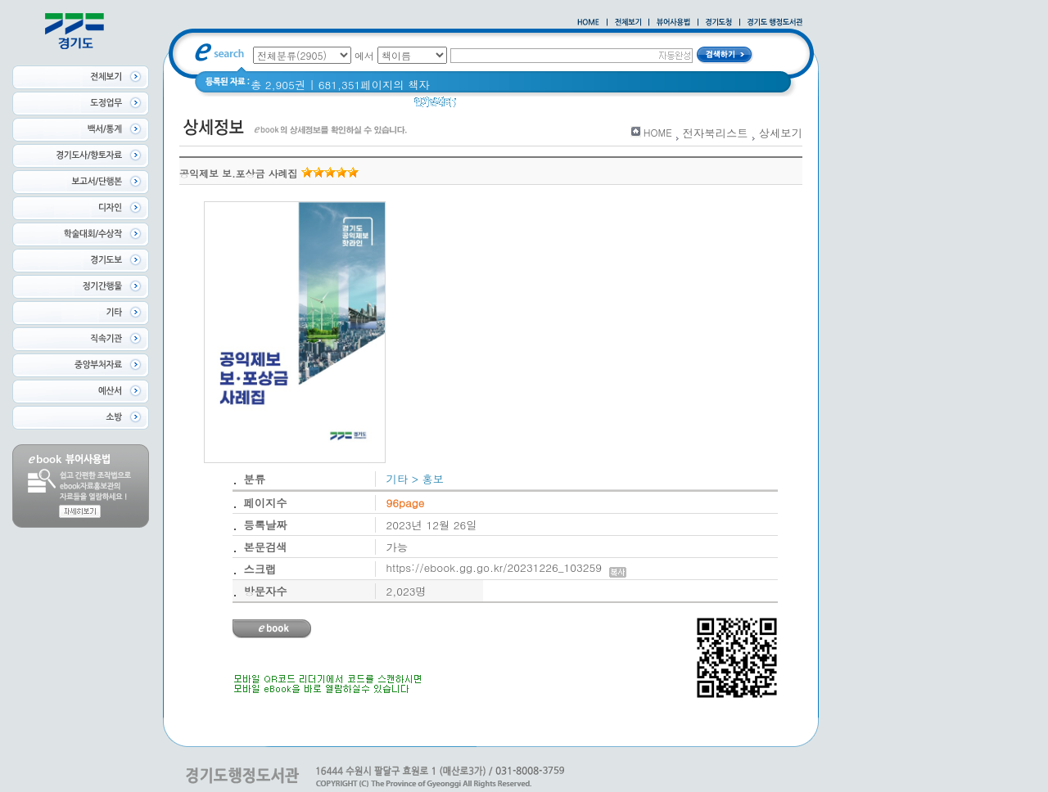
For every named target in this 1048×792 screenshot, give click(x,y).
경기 (729, 106)
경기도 (483, 106)
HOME (658, 132)
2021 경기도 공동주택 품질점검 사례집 (609, 106)
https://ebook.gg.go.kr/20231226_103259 (506, 567)
